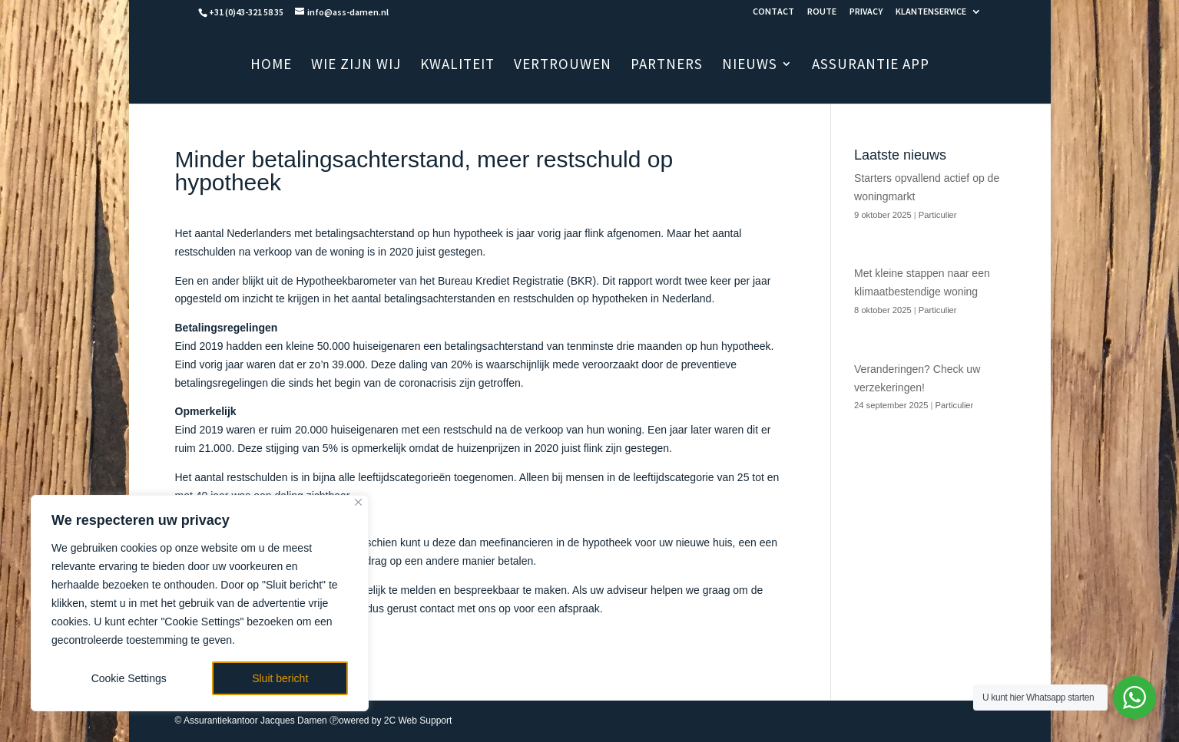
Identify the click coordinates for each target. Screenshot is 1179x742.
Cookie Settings (129, 678)
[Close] (358, 502)
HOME (271, 65)
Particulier (938, 214)
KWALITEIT (457, 65)
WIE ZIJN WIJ (356, 65)
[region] (200, 603)
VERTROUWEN (562, 65)
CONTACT (773, 12)
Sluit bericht (280, 678)
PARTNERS (667, 65)
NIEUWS (749, 65)
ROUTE (821, 12)
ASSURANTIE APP (870, 65)
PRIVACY (866, 12)
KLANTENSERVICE (931, 12)
